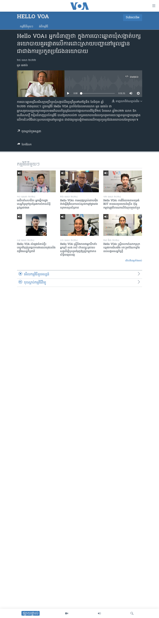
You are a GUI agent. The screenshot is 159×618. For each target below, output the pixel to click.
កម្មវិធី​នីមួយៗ (26, 27)
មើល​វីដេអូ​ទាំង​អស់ (133, 260)
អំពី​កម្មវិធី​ (43, 27)
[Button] (24, 145)
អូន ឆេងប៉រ (22, 65)
